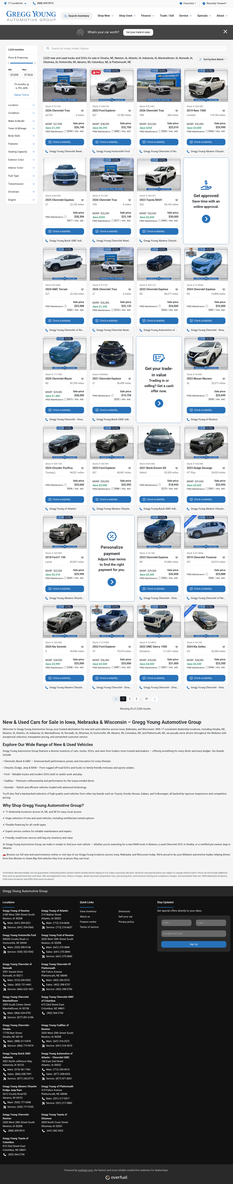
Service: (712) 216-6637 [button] (57, 927)
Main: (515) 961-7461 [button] (17, 1070)
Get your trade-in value (138, 32)
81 (146, 698)
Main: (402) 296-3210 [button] (55, 980)
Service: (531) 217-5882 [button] (57, 1103)
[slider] (8, 63)
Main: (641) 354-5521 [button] (17, 923)
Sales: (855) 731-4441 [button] (17, 985)
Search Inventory (76, 16)
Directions (124, 911)
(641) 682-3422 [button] (52, 1131)
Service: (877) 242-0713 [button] (18, 1079)
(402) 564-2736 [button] (52, 1013)
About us (85, 916)
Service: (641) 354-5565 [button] (18, 927)
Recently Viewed (214, 3)
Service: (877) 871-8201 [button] (57, 1079)
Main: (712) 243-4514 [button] (55, 1070)
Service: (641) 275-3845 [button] (57, 956)
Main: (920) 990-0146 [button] (17, 947)
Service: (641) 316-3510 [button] (57, 1046)
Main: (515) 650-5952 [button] (17, 980)
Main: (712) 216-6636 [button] (55, 923)
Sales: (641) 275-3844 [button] (56, 952)
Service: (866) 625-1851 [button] (18, 989)
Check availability (60, 142)
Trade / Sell (167, 15)
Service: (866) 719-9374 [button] (18, 1046)
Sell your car (125, 916)
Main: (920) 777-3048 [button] (17, 1102)
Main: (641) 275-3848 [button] (55, 947)
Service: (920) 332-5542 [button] (18, 952)
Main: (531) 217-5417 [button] (55, 1099)
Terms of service (89, 927)
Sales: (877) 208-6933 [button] (56, 1074)
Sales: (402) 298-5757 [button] (56, 985)
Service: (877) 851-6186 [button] (18, 1017)
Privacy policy (126, 921)
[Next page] (154, 699)
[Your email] (193, 933)
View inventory (88, 911)
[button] (16, 3)
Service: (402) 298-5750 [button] (57, 989)
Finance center (88, 921)
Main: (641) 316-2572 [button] (55, 1041)
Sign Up (194, 944)
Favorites (187, 3)
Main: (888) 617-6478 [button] (17, 1041)
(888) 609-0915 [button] (43, 3)
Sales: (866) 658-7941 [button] (17, 1074)
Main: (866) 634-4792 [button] (17, 1013)
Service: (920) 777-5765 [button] (18, 1107)
